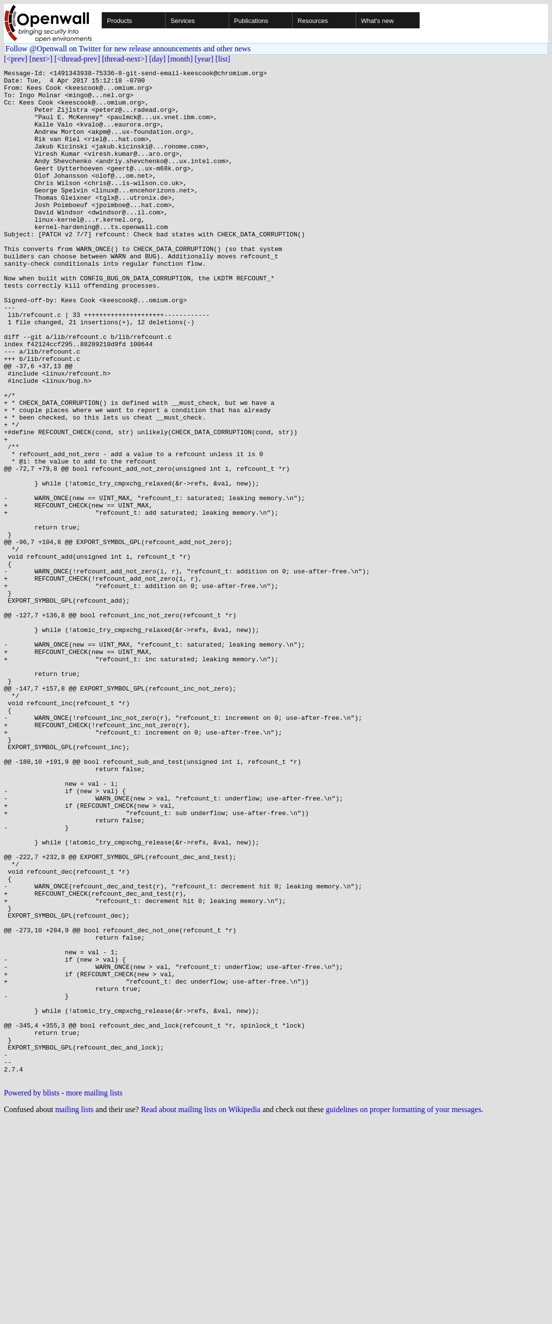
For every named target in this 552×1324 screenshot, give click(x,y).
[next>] (40, 59)
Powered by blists (32, 1295)
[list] (222, 59)
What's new (377, 20)
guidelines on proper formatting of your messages (403, 1311)
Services (182, 20)
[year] (204, 59)
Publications (251, 20)
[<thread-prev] (77, 59)
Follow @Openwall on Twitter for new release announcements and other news (128, 48)
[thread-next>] (125, 59)
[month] (180, 59)
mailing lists (74, 1311)
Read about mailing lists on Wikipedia (200, 1311)
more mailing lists (94, 1295)
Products (119, 20)
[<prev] (15, 59)
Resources (312, 20)
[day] (157, 59)
